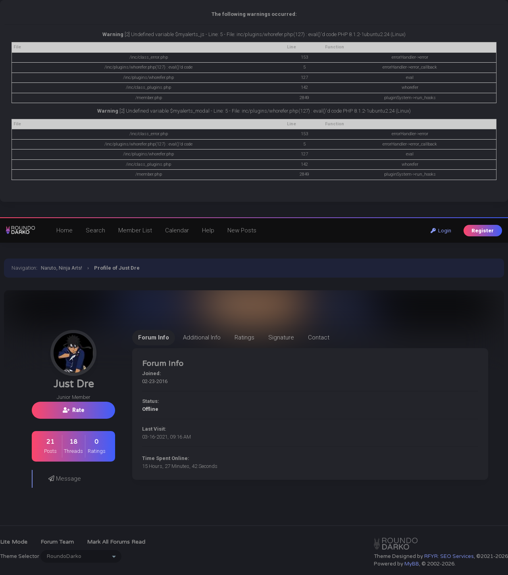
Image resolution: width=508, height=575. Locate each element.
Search (95, 230)
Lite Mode (13, 542)
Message (64, 478)
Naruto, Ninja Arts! (61, 268)
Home (64, 230)
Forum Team (57, 542)
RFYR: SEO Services (449, 556)
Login (441, 231)
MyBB (411, 564)
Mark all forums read (116, 542)
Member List (135, 230)
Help (208, 230)
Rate (74, 410)
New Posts (241, 230)
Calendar (177, 230)
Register (482, 231)
